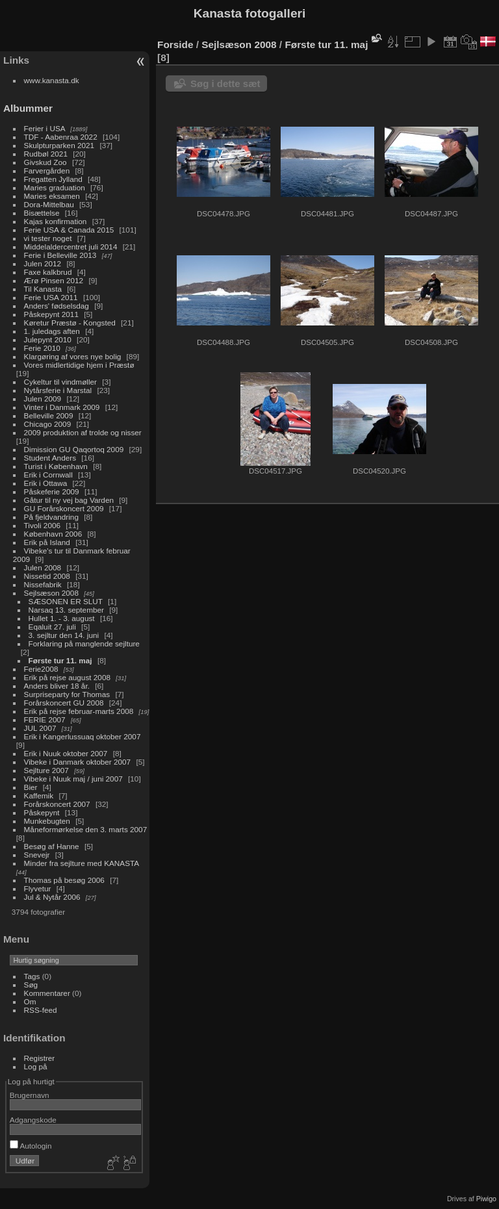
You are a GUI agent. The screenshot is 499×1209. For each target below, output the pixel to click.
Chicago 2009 (47, 424)
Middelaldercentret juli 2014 (71, 246)
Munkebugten (47, 821)
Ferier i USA (44, 128)
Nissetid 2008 (47, 576)
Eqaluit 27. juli (52, 626)
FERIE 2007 (45, 719)
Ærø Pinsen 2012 (54, 280)
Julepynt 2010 (47, 339)
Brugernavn (29, 1095)
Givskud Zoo (45, 162)
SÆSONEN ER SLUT (66, 601)
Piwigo (486, 1199)
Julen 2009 (43, 398)
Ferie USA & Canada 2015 (69, 229)
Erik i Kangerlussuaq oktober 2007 (82, 736)
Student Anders (50, 457)
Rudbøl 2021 (46, 153)
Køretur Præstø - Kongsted (70, 322)
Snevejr (37, 854)
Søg (31, 984)
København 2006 (53, 533)
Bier (31, 787)
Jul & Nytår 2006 (52, 897)
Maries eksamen (52, 196)
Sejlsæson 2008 (51, 593)
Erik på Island (47, 542)
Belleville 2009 (48, 415)
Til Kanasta (43, 289)
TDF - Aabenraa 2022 (60, 137)
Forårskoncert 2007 (57, 804)
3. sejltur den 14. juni (64, 635)
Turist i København (56, 466)
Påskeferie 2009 (51, 491)
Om (30, 1001)
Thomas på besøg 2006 (64, 880)
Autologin (31, 1145)
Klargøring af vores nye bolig (73, 356)
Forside (175, 44)
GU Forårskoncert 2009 (64, 508)
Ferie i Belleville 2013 (60, 255)
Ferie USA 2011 (51, 297)
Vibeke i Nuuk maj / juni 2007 (73, 778)
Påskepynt (42, 812)
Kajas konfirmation (55, 221)
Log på (35, 1066)
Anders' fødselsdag (56, 305)
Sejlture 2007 (46, 770)
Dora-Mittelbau (49, 204)
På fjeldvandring (51, 517)
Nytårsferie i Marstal (58, 390)
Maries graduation (54, 187)
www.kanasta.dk (51, 80)
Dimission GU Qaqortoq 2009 (74, 449)
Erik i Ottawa (46, 483)
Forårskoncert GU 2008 (64, 702)
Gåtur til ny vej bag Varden (69, 500)
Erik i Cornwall (48, 474)
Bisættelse (42, 213)
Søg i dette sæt (225, 83)
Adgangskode (33, 1119)
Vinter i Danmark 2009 (62, 407)
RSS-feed (40, 1010)
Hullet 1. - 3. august (62, 618)
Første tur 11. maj (60, 660)
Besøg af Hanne (51, 846)
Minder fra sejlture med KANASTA (81, 863)
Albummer (28, 108)
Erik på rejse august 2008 (67, 677)
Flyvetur (37, 888)
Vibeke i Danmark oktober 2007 (77, 761)
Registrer (39, 1058)
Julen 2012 (43, 263)
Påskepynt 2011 (51, 314)
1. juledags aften (52, 331)
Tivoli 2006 (42, 525)
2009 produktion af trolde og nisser (83, 432)
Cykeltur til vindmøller (60, 381)
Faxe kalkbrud (48, 272)
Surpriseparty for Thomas (67, 694)
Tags (32, 976)
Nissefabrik (43, 584)
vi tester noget (48, 238)
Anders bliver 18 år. (57, 685)
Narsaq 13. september (66, 609)
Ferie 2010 (42, 348)
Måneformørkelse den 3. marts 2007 (85, 829)
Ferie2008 (41, 669)
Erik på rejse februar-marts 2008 (79, 711)
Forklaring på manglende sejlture (84, 643)
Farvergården (47, 170)
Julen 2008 (43, 567)
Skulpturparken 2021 (59, 145)
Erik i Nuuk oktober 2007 (66, 753)
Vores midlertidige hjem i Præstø (79, 365)
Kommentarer (47, 993)
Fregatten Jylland (53, 179)
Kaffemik (39, 795)
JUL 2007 (40, 728)
